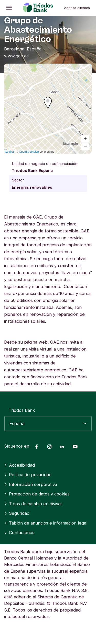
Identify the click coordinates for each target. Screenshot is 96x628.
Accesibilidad (19, 465)
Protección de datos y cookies (37, 493)
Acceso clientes (77, 8)
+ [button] (85, 139)
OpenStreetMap (29, 151)
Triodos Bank (22, 410)
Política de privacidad (27, 474)
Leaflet (9, 151)
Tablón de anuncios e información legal (45, 523)
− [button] (85, 147)
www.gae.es (16, 55)
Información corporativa (30, 484)
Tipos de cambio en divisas (33, 503)
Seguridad (16, 513)
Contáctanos (19, 532)
